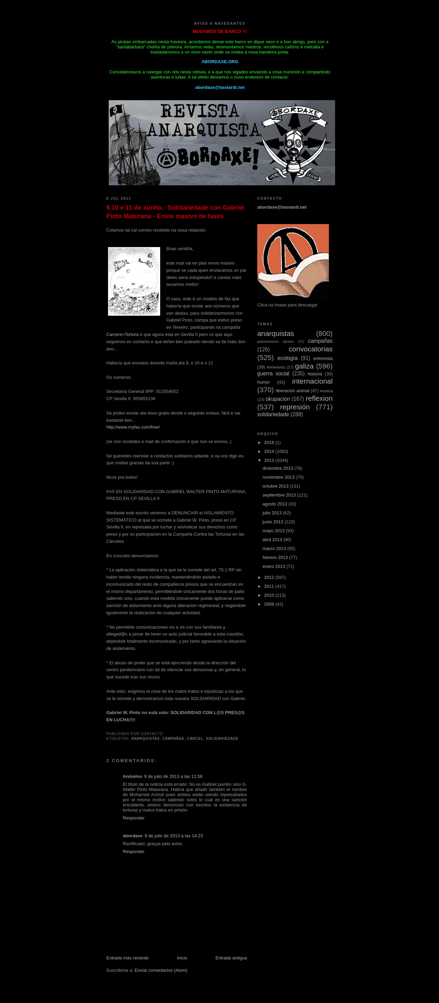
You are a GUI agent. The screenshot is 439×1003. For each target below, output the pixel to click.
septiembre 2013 (280, 495)
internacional (312, 381)
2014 (269, 451)
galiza (304, 366)
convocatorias (311, 349)
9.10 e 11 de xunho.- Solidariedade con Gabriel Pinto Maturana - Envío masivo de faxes (175, 212)
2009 (269, 604)
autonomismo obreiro (275, 341)
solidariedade (222, 738)
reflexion (319, 398)
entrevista (323, 358)
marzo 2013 (275, 548)
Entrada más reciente (127, 957)
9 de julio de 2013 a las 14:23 (174, 835)
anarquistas (145, 738)
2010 (269, 595)
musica (326, 390)
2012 (269, 577)
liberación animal (293, 390)
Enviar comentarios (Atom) (160, 970)
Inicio (182, 957)
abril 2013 (273, 539)
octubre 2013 (276, 486)
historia (315, 373)
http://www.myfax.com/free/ (133, 427)
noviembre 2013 (279, 477)
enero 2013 (274, 566)
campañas (174, 738)
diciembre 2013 (279, 468)
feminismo (276, 367)
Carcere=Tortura (122, 334)
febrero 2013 (276, 557)
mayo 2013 (274, 530)
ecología (287, 358)
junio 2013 (274, 521)
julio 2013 (273, 512)
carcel (195, 738)
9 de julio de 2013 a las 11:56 (173, 776)
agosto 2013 (275, 503)
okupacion (277, 399)
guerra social (273, 373)
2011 (269, 586)
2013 (269, 460)
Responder (134, 817)
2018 (269, 442)
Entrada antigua (231, 957)
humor (263, 382)
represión (295, 407)
